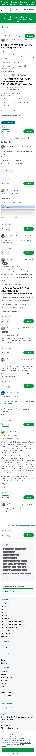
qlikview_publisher (20, 564)
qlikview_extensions (10, 573)
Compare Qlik (5, 654)
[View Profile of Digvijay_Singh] (14, 190)
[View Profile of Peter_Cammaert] (14, 431)
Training (3, 660)
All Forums (11, 591)
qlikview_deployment (10, 558)
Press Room (5, 674)
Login (26, 2)
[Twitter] (2, 707)
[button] (34, 39)
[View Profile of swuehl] (11, 235)
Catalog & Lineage (7, 630)
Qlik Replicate (5, 618)
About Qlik (4, 671)
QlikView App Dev (14, 115)
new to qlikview (21, 549)
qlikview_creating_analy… (11, 561)
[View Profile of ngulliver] (11, 504)
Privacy (3, 683)
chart (10, 564)
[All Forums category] (4, 591)
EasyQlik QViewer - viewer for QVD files (23, 525)
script (5, 564)
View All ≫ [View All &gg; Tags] (6, 579)
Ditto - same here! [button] (8, 122)
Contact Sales (6, 695)
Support (4, 663)
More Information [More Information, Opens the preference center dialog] (18, 753)
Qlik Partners (5, 648)
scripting (27, 573)
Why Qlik (4, 636)
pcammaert (10, 374)
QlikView (5, 27)
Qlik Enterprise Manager (9, 627)
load (18, 567)
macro (25, 570)
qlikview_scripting (9, 552)
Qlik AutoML (5, 612)
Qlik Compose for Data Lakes (11, 621)
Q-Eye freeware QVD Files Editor (12, 202)
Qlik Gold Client (6, 633)
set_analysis (7, 570)
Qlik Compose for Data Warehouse (13, 624)
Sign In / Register (29, 9)
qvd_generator (11, 111)
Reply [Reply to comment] (29, 183)
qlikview (23, 561)
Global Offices (6, 692)
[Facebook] (10, 707)
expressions (17, 570)
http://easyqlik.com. (8, 403)
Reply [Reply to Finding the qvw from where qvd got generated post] (29, 131)
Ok (18, 749)
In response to (9, 266)
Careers (3, 686)
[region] (18, 743)
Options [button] (32, 27)
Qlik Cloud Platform (7, 606)
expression (7, 567)
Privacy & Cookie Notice (9, 728)
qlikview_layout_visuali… (11, 555)
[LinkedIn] (6, 707)
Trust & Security (6, 677)
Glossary (4, 657)
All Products (5, 603)
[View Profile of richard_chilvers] (14, 392)
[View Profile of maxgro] (11, 146)
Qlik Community (7, 703)
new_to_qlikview (9, 549)
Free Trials (4, 651)
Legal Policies (5, 725)
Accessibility (5, 680)
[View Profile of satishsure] (12, 39)
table (23, 567)
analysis (20, 573)
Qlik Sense (4, 609)
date (14, 567)
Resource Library (7, 645)
